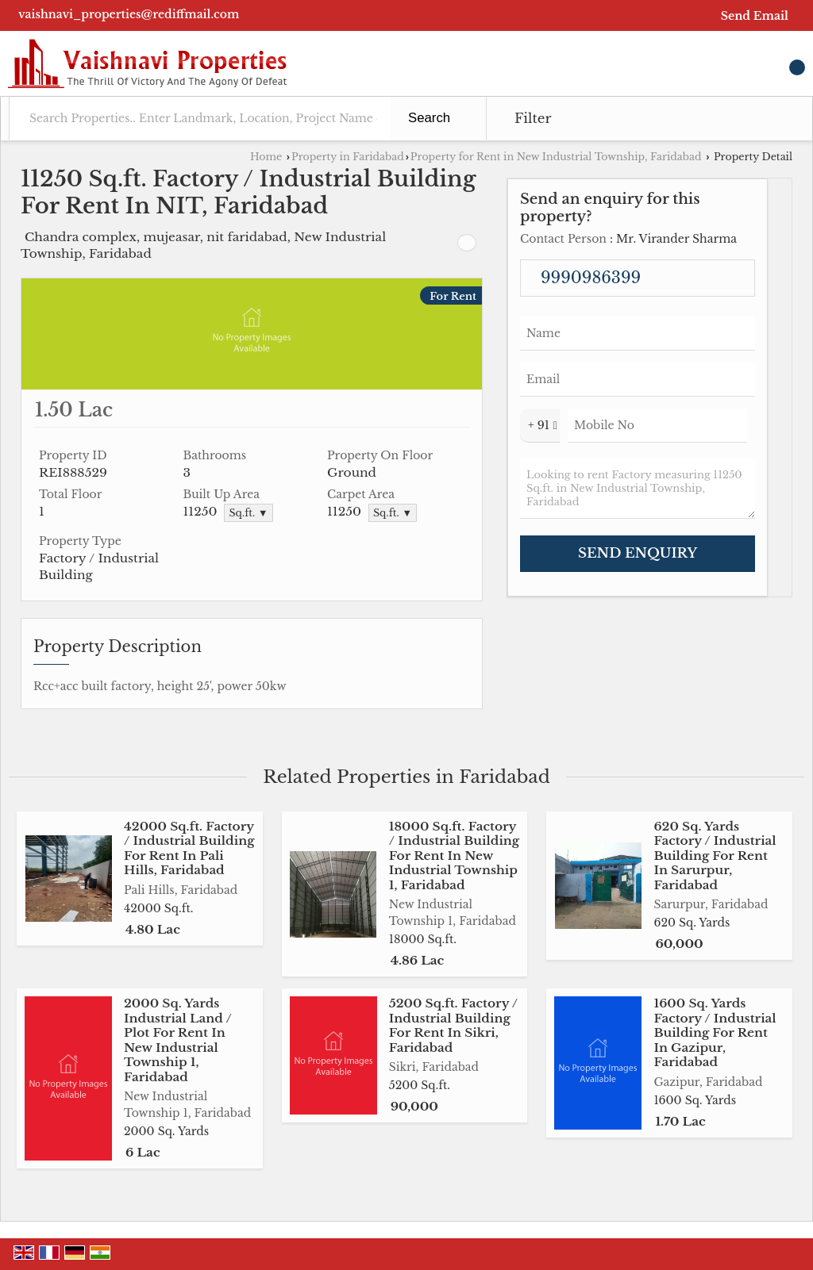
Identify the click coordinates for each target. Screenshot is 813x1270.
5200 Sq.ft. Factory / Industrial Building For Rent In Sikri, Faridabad (453, 1025)
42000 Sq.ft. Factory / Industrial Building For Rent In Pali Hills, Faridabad (189, 848)
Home (266, 157)
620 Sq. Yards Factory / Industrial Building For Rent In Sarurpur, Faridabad (714, 855)
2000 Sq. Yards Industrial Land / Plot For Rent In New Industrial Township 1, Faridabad (178, 1040)
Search (429, 117)
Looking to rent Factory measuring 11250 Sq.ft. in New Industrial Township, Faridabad (637, 489)
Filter (532, 118)
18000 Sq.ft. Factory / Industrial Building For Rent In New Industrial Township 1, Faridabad (454, 855)
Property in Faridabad (347, 157)
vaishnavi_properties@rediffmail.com (128, 14)
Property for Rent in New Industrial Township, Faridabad (556, 157)
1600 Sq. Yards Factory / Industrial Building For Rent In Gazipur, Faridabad (714, 1032)
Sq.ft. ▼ (248, 513)
